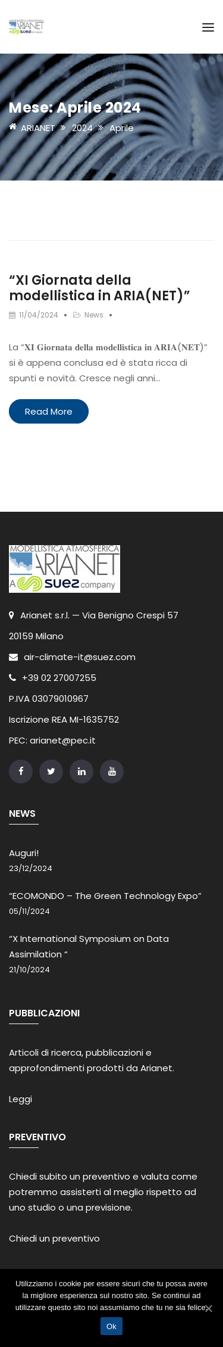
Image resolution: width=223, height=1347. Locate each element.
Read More (49, 411)
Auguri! (24, 853)
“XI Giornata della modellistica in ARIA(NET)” (99, 288)
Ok (111, 1326)
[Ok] (208, 1308)
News (93, 315)
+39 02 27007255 (52, 677)
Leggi (20, 1099)
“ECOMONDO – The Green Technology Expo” (105, 895)
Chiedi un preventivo (54, 1238)
